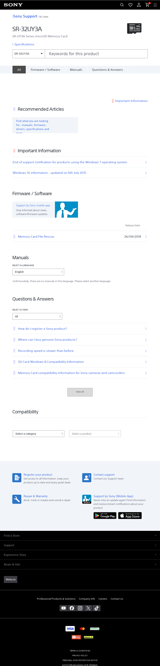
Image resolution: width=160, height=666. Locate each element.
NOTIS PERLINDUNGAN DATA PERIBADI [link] (80, 643)
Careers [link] (103, 577)
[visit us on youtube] (63, 587)
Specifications (24, 44)
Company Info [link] (87, 577)
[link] (10, 557)
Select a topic (20, 288)
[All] (19, 69)
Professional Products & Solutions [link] (56, 577)
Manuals (76, 70)
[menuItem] (130, 4)
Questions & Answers (107, 70)
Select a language (23, 243)
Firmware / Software (45, 70)
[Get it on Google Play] (106, 493)
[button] (80, 514)
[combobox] (80, 53)
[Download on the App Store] (130, 493)
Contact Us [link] (117, 577)
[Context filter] (28, 53)
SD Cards (43, 16)
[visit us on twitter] (88, 587)
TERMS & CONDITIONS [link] (80, 629)
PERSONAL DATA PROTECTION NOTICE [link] (80, 638)
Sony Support (24, 16)
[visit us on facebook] (72, 587)
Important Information (131, 79)
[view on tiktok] (96, 587)
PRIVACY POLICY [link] (80, 634)
